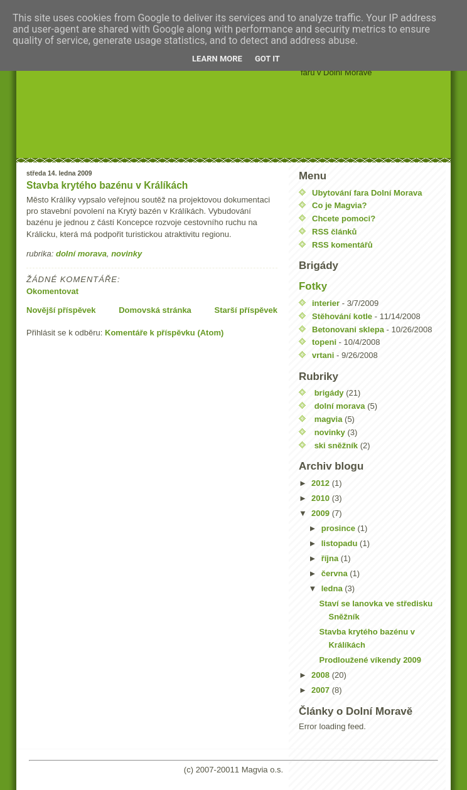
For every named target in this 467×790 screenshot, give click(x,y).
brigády (329, 393)
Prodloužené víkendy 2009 (370, 660)
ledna (333, 588)
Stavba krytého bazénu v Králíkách (107, 185)
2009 (321, 513)
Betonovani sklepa (348, 329)
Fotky (313, 286)
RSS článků (334, 231)
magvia (328, 419)
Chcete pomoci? (343, 218)
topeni (324, 342)
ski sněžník (336, 445)
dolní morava (81, 253)
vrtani (323, 355)
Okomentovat (52, 291)
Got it (267, 58)
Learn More (217, 58)
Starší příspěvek (246, 310)
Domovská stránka (155, 310)
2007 (321, 690)
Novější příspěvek (61, 310)
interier (326, 303)
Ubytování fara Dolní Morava (367, 193)
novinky (126, 253)
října (331, 558)
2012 (321, 483)
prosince (339, 528)
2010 (321, 498)
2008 (321, 675)
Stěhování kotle (342, 316)
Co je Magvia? (339, 205)
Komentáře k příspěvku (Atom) (164, 332)
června (335, 573)
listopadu (340, 543)
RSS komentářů (342, 245)
